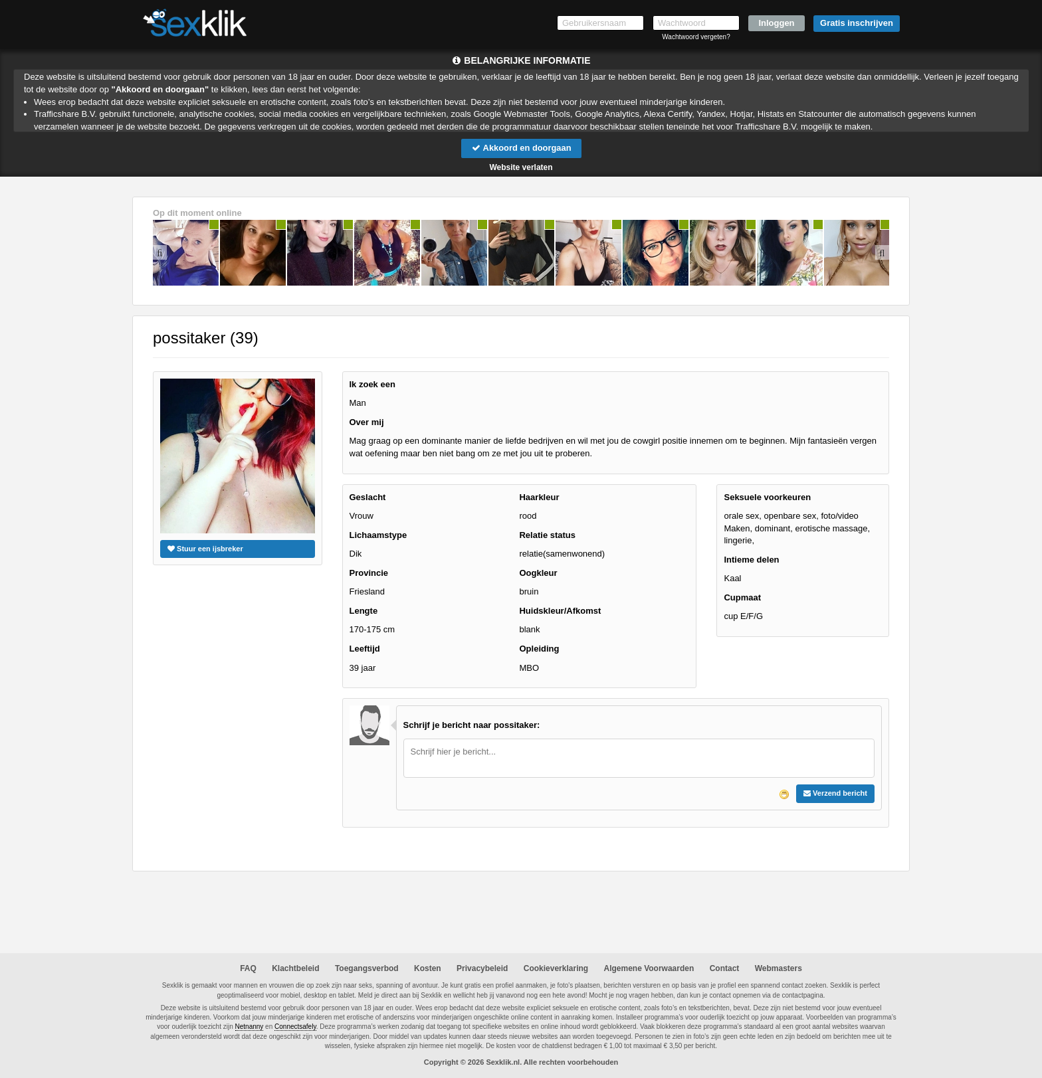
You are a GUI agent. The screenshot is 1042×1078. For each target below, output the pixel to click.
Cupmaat (742, 597)
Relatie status (547, 535)
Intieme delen (751, 560)
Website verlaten (520, 167)
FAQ (248, 968)
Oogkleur (538, 573)
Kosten (427, 968)
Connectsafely (295, 1027)
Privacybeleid (482, 968)
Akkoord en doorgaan (521, 148)
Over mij (367, 422)
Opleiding (539, 649)
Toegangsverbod (367, 968)
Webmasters (778, 968)
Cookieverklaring (556, 968)
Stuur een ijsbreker (205, 549)
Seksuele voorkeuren (767, 497)
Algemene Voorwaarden (648, 968)
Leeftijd (365, 649)
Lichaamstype (378, 535)
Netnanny (249, 1027)
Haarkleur (539, 497)
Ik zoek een (372, 384)
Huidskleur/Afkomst (560, 611)
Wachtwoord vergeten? (696, 37)
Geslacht (368, 497)
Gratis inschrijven (856, 23)
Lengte (364, 611)
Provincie (369, 573)
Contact (725, 968)
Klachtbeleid (295, 968)
